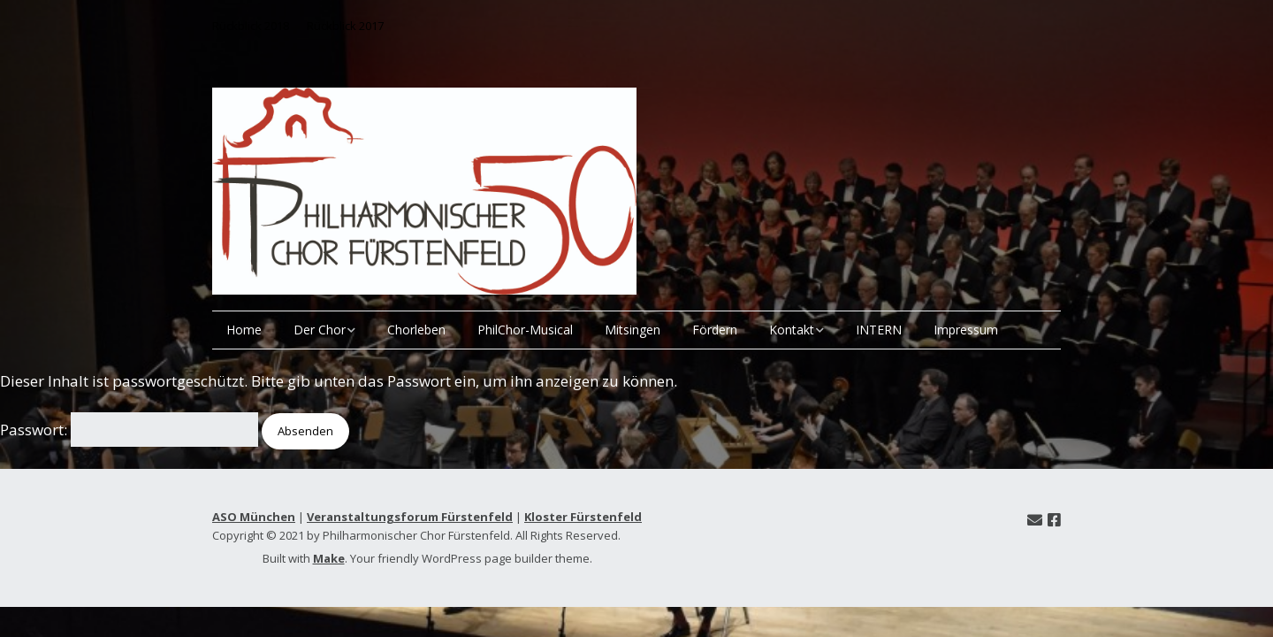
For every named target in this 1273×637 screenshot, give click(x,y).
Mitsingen (632, 329)
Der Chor (319, 329)
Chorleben (416, 329)
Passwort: (129, 429)
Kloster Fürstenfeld (583, 517)
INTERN (879, 329)
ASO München (253, 517)
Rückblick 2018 (250, 26)
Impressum (966, 329)
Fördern (714, 329)
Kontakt (791, 329)
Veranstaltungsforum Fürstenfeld (410, 517)
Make (329, 558)
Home (244, 329)
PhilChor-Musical (525, 329)
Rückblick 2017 (345, 26)
